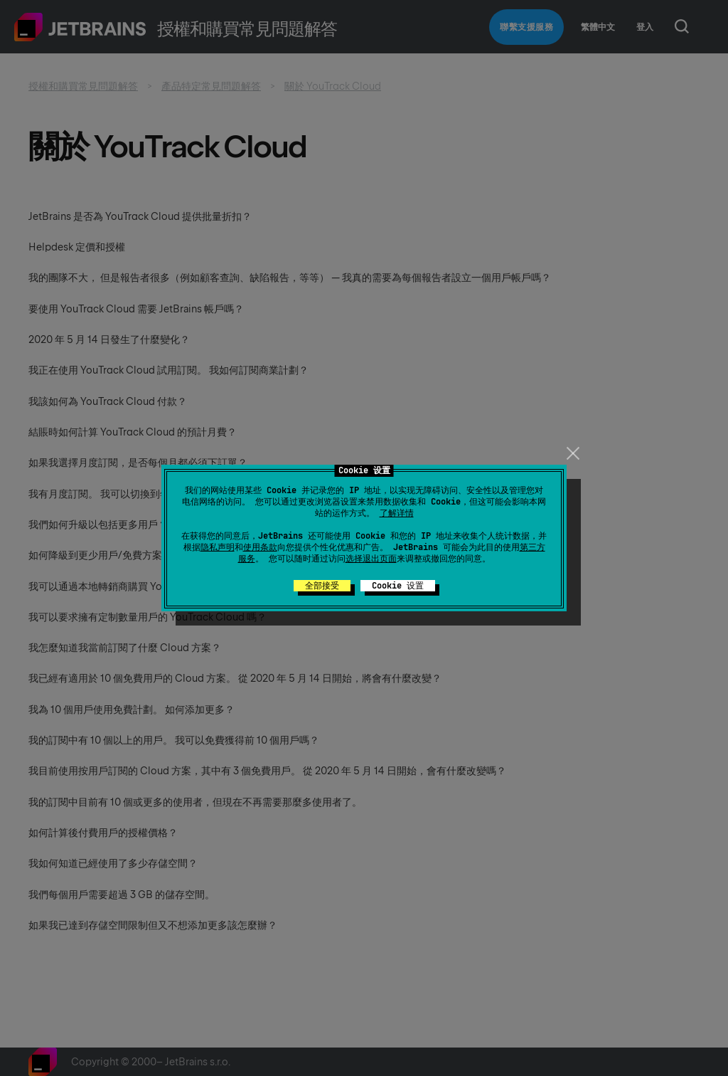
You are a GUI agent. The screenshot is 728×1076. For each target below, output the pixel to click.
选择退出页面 (371, 558)
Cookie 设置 (398, 585)
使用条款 (260, 547)
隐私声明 (217, 547)
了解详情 (397, 513)
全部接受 (322, 585)
